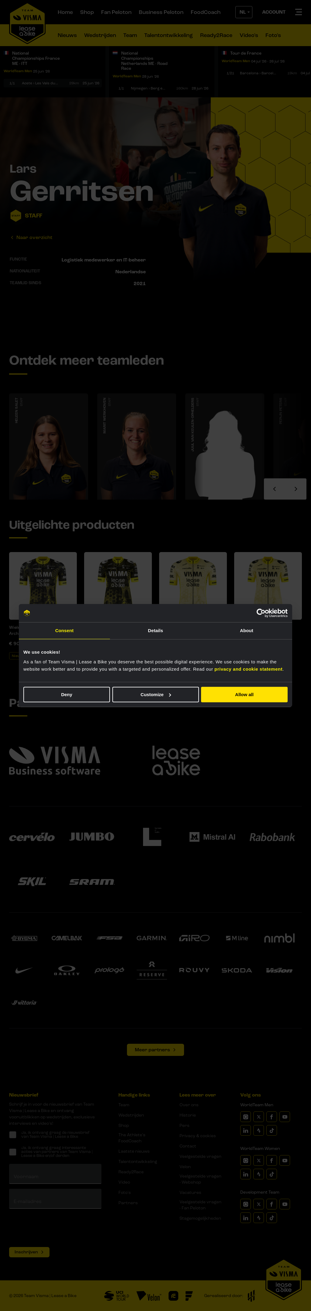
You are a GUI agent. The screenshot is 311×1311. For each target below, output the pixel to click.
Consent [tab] (64, 630)
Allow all (244, 694)
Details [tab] (155, 630)
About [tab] (246, 630)
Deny (66, 694)
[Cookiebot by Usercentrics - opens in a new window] (261, 613)
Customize (156, 694)
